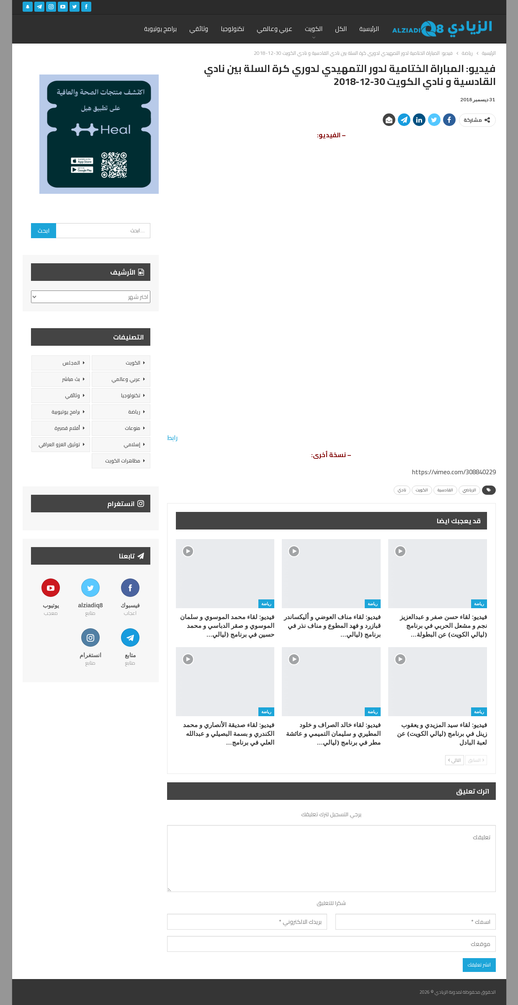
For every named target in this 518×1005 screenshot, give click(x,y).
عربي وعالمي (274, 29)
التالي (454, 760)
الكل (341, 29)
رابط (172, 438)
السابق (476, 760)
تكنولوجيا (232, 29)
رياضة (479, 604)
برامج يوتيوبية (66, 411)
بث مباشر (71, 379)
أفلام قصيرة (67, 428)
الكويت (313, 29)
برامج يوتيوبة (160, 29)
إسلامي (132, 444)
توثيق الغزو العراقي (59, 444)
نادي (402, 490)
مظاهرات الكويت (122, 460)
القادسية (445, 490)
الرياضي (469, 490)
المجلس (71, 363)
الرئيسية (369, 29)
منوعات (132, 428)
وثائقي (198, 29)
